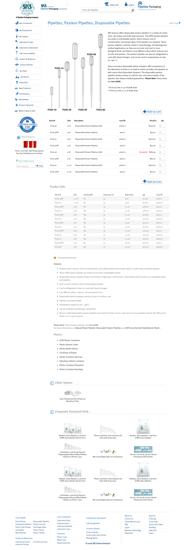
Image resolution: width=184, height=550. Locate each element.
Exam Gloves (20, 521)
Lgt (143, 194)
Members (133, 530)
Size (75, 194)
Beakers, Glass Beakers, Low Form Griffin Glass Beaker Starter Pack (72, 431)
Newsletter (129, 533)
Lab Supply (22, 36)
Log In (127, 527)
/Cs (153, 120)
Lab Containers (24, 23)
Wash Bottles (20, 532)
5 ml (75, 214)
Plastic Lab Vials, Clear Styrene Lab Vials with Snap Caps (108, 432)
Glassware (96, 518)
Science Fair (156, 524)
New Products (23, 88)
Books (93, 528)
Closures (61, 533)
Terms (151, 533)
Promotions (23, 93)
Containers (64, 516)
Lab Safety (19, 530)
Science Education (96, 535)
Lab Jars (63, 523)
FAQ (126, 524)
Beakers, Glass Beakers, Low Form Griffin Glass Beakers (143, 428)
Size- (69, 120)
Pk (122, 120)
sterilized (70, 308)
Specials (152, 515)
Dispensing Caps (63, 542)
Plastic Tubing (38, 532)
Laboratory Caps (24, 42)
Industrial (22, 544)
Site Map (152, 527)
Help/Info (22, 82)
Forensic (92, 532)
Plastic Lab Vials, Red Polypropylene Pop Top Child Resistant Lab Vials (29, 147)
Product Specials (24, 105)
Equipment (93, 523)
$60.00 (152, 158)
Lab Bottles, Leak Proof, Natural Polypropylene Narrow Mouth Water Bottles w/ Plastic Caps (73, 450)
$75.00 (152, 132)
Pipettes (41, 521)
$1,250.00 (143, 152)
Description (78, 120)
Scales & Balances (25, 58)
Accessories (40, 541)
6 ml (75, 230)
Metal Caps (61, 539)
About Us (128, 515)
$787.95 (152, 152)
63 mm (145, 198)
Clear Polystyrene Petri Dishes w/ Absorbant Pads (73, 395)
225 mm (145, 230)
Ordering (152, 518)
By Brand (22, 76)
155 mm (145, 222)
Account (132, 521)
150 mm (145, 214)
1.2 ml (75, 198)
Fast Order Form (25, 160)
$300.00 (152, 125)
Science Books (24, 64)
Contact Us (129, 518)
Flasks (38, 530)
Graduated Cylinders (23, 524)
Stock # (52, 120)
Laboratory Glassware (26, 47)
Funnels (39, 524)
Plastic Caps (62, 537)
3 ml (75, 206)
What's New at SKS (25, 110)
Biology (92, 538)
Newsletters (22, 99)
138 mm (145, 206)
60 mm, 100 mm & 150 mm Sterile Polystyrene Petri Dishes (143, 452)
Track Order (153, 521)
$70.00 (152, 171)
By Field (21, 70)
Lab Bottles (64, 526)
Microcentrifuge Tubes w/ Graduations (108, 453)
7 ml (75, 238)
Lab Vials (63, 520)
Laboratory (22, 541)
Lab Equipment (24, 30)
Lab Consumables (25, 53)
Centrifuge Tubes (39, 527)
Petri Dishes (23, 527)
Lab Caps (63, 529)
